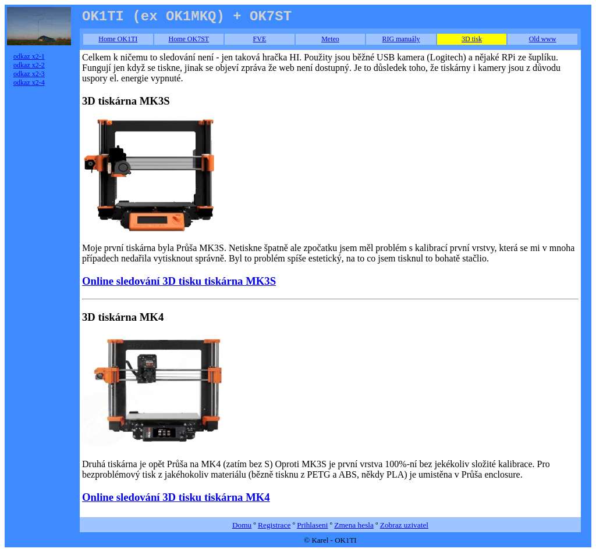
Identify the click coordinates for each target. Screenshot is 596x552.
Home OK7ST (189, 39)
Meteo (330, 39)
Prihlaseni (312, 525)
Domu (241, 525)
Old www (542, 39)
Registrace (274, 525)
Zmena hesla (354, 525)
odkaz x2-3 (29, 74)
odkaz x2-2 (29, 65)
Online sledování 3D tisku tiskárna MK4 (176, 497)
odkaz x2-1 (29, 56)
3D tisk (472, 39)
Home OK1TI (117, 39)
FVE (260, 39)
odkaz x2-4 (29, 82)
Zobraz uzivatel (404, 525)
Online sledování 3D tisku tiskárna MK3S (179, 281)
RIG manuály (401, 39)
